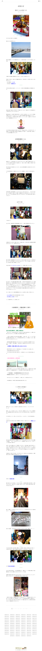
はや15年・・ (21, 202)
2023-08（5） (18, 623)
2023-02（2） (18, 625)
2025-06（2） (29, 616)
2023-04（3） (7, 625)
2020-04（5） (34, 632)
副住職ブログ (13, 83)
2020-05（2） (29, 632)
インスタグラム (13, 265)
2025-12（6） (29, 614)
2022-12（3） (29, 625)
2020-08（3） (12, 632)
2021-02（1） (23, 630)
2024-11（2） (34, 618)
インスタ (13, 82)
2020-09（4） (7, 632)
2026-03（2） (12, 614)
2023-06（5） (29, 623)
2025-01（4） (23, 618)
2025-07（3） (23, 616)
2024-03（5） (12, 621)
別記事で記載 (12, 478)
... (28, 608)
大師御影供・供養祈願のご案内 (21, 307)
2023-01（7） (23, 625)
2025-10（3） (7, 616)
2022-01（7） (12, 628)
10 (26, 608)
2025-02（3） (18, 618)
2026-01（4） (23, 614)
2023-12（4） (29, 621)
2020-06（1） (23, 632)
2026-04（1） (7, 614)
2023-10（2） (7, 623)
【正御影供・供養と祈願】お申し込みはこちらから (17, 346)
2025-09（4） (12, 616)
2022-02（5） (7, 628)
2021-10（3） (29, 628)
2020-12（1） (34, 630)
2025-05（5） (34, 616)
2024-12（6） (29, 618)
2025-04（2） (7, 618)
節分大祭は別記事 (11, 566)
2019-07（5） (23, 635)
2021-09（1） (34, 628)
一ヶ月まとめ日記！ (21, 387)
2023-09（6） (12, 623)
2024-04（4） (7, 621)
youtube (18, 265)
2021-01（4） (29, 630)
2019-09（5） (12, 635)
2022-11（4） (34, 625)
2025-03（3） (12, 618)
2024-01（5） (23, 621)
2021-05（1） (12, 630)
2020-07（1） (18, 632)
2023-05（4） (34, 623)
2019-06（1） (29, 635)
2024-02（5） (18, 621)
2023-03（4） (12, 625)
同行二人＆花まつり (21, 10)
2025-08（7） (18, 616)
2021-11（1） (23, 628)
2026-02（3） (18, 614)
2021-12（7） (18, 628)
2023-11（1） (34, 621)
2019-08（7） (18, 635)
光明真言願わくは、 (21, 139)
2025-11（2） (34, 614)
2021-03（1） (18, 630)
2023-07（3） (23, 623)
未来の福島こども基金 (10, 296)
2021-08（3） (7, 630)
